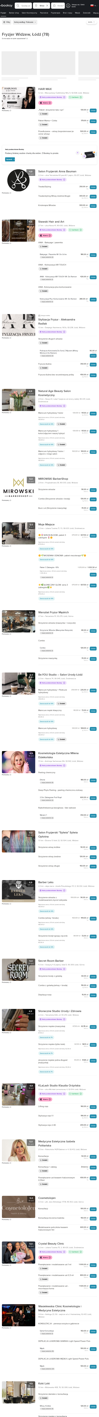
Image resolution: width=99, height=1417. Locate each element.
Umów (93, 110)
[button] (23, 6)
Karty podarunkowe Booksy (52, 97)
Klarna (45, 102)
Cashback (75, 97)
